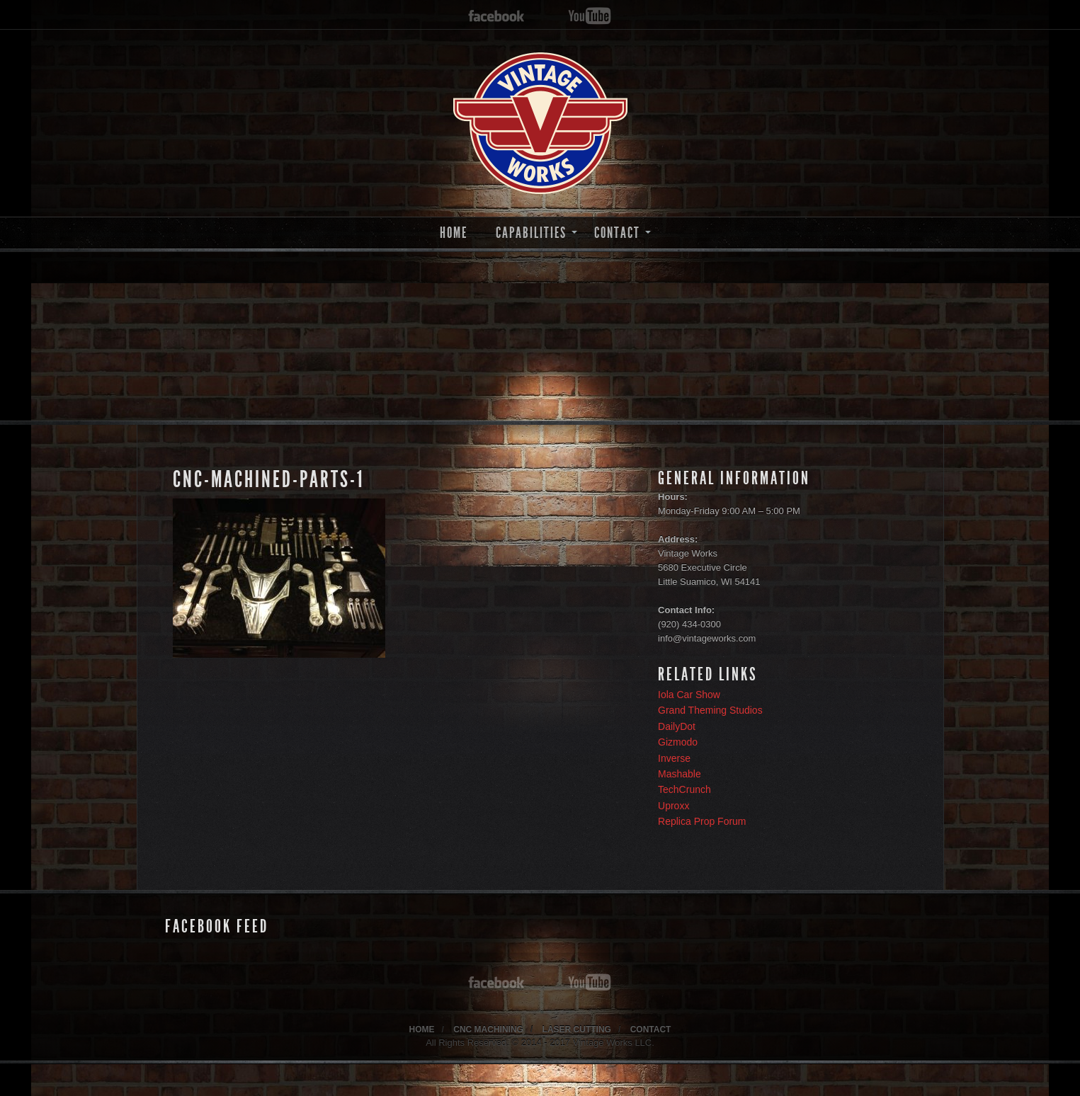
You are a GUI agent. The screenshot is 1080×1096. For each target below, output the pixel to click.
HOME (453, 232)
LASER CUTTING (576, 1029)
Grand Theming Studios (710, 710)
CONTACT (617, 232)
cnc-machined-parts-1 (268, 479)
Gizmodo (678, 742)
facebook (496, 16)
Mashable (679, 774)
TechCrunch (684, 789)
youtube (589, 16)
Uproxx (673, 805)
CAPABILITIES (531, 232)
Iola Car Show (689, 694)
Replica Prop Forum (702, 821)
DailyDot (676, 726)
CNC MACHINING (488, 1029)
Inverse (674, 758)
